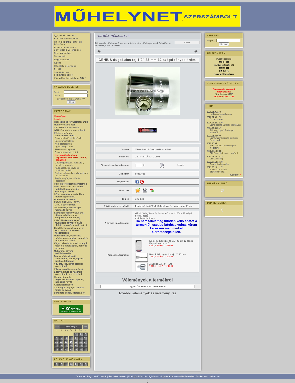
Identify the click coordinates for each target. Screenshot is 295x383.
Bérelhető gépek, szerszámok (69, 293)
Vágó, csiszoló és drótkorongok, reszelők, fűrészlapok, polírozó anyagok (71, 245)
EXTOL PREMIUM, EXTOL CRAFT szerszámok (67, 203)
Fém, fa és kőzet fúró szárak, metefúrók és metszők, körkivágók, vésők (69, 189)
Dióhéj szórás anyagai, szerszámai (225, 125)
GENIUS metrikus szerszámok (70, 130)
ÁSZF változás (216, 119)
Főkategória (100, 43)
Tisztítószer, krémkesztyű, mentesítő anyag (67, 208)
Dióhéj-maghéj (216, 159)
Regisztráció (93, 376)
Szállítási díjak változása (221, 114)
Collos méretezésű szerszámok (70, 184)
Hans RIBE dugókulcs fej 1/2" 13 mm (167, 254)
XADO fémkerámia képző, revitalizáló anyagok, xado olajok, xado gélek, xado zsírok (70, 222)
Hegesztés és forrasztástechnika (71, 122)
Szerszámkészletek (64, 141)
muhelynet (218, 74)
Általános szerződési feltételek (179, 376)
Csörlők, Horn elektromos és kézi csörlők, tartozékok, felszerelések (69, 230)
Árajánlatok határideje (219, 164)
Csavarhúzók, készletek (66, 152)
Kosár (104, 376)
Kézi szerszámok (63, 144)
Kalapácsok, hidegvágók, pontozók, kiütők (67, 169)
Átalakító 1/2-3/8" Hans (160, 264)
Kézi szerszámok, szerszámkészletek (124, 43)
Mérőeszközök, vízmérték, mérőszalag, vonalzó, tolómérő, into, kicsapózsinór (71, 238)
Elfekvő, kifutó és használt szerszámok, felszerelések (68, 273)
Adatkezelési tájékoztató (208, 376)
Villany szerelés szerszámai (68, 269)
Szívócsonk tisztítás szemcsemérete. (218, 170)
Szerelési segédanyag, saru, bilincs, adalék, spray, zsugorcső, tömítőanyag (69, 215)
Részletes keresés (118, 376)
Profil (130, 376)
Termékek (80, 376)
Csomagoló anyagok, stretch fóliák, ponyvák (69, 288)
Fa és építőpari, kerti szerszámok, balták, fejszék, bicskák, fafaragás (69, 258)
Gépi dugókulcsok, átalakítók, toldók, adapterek (69, 163)
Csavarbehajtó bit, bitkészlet (69, 138)
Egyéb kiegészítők (64, 146)
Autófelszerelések (63, 284)
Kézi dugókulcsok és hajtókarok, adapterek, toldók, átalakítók (71, 157)
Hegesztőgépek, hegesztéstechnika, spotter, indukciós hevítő (69, 279)
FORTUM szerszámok (65, 199)
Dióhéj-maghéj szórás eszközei (224, 153)
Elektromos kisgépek (65, 149)
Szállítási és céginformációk (149, 376)
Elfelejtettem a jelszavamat (71, 99)
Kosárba (180, 165)
